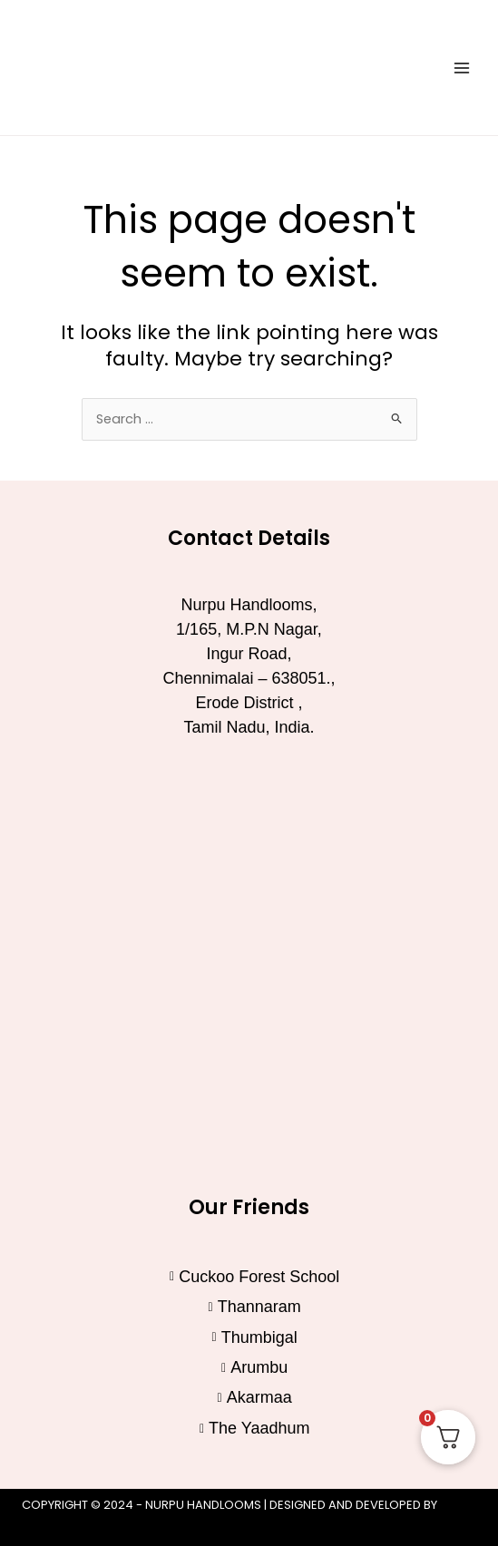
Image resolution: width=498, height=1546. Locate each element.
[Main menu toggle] (462, 67)
